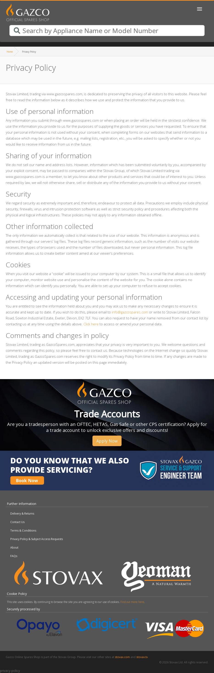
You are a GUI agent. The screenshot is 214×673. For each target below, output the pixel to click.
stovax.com (122, 657)
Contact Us (17, 522)
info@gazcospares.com (130, 312)
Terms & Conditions (23, 530)
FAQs (13, 556)
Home (10, 51)
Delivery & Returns (22, 513)
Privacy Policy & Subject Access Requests (36, 539)
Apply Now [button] (107, 441)
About (14, 547)
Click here (91, 324)
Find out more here (132, 602)
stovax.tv (142, 657)
